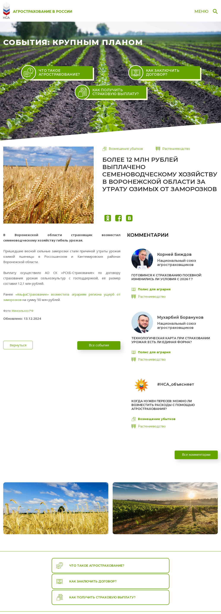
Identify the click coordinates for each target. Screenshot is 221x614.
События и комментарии (162, 600)
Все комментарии (196, 458)
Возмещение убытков (122, 149)
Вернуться (14, 345)
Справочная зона (203, 600)
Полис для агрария (150, 289)
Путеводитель (124, 600)
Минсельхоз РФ (22, 311)
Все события (99, 345)
